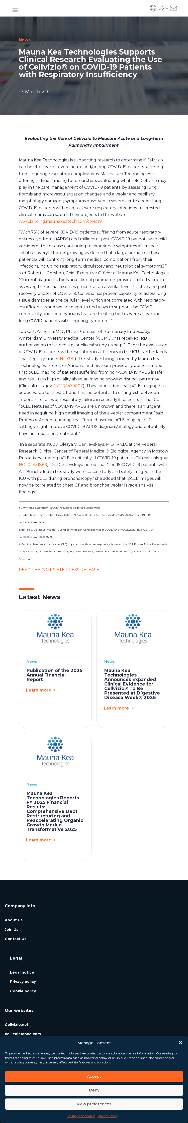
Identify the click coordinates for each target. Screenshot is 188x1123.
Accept (94, 1076)
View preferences (94, 1103)
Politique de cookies (81, 1116)
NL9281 (67, 358)
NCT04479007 (68, 385)
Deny (94, 1090)
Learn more (38, 690)
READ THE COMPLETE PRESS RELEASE (59, 569)
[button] (180, 1042)
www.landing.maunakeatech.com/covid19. (61, 221)
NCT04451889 (33, 464)
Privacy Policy (108, 1116)
